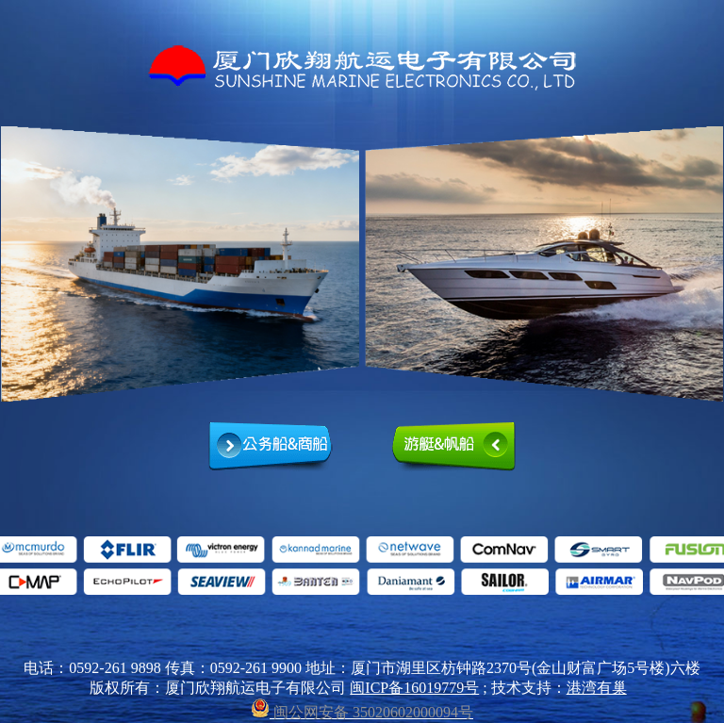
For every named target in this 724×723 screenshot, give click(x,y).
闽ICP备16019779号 (414, 688)
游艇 (453, 447)
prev (12, 264)
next (711, 264)
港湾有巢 (597, 688)
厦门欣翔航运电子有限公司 (362, 67)
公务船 (270, 447)
